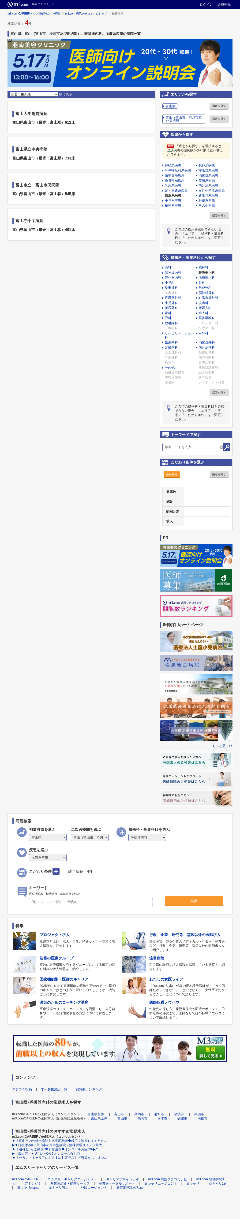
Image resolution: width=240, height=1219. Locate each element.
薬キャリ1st (217, 1183)
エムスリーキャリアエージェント (72, 1179)
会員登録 (224, 4)
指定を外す (219, 106)
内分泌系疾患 (208, 185)
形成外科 (205, 288)
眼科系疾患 (207, 165)
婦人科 (203, 313)
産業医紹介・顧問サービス (70, 1183)
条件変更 (171, 474)
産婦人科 (205, 308)
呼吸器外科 (173, 298)
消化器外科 (207, 342)
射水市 (159, 1114)
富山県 (171, 106)
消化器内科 (173, 277)
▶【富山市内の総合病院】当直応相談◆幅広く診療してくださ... (59, 1141)
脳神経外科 (207, 293)
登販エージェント (94, 1187)
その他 (170, 367)
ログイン (206, 4)
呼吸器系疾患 (208, 170)
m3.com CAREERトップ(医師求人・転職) (34, 13)
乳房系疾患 (173, 185)
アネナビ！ (33, 1183)
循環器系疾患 (174, 175)
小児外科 (171, 303)
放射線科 (171, 323)
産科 (168, 313)
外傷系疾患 (207, 200)
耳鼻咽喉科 (207, 318)
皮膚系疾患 (207, 180)
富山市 (119, 1114)
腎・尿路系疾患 (176, 190)
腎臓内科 (171, 347)
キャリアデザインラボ (122, 1179)
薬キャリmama (28, 1187)
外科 (202, 283)
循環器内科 (207, 277)
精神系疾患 (173, 205)
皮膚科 (203, 303)
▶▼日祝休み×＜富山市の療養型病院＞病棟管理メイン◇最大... (58, 1145)
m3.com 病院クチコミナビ (167, 1179)
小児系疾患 (173, 200)
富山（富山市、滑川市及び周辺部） (184, 119)
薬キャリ (192, 1183)
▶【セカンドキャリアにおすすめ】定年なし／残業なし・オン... (59, 1158)
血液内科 (171, 342)
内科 (168, 267)
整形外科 (171, 288)
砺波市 (179, 1114)
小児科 (170, 283)
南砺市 (199, 1114)
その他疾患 (207, 205)
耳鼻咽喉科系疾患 (178, 170)
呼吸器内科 (207, 273)
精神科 (203, 267)
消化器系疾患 (208, 175)
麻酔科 (203, 333)
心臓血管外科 (208, 298)
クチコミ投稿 (22, 1089)
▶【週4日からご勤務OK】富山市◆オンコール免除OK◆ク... (56, 1149)
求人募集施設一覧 (54, 1089)
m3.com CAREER (25, 1179)
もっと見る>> (222, 746)
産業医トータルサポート (117, 1183)
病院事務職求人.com (131, 1187)
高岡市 (139, 1114)
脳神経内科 (173, 273)
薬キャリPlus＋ (60, 1187)
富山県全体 (96, 1114)
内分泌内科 (207, 347)
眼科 (168, 318)
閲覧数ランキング (89, 1089)
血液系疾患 (173, 195)
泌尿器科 (171, 308)
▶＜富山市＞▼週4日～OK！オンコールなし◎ (46, 1153)
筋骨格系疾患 (174, 180)
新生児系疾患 (208, 195)
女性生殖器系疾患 (212, 190)
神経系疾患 (173, 165)
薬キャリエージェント (160, 1183)
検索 (194, 901)
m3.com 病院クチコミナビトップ (86, 13)
